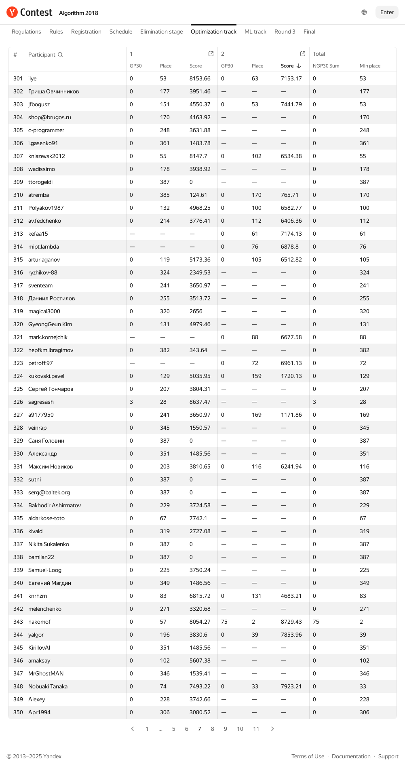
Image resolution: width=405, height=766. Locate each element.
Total (323, 54)
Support (388, 756)
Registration (86, 31)
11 (256, 729)
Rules (56, 31)
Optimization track (213, 31)
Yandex (52, 756)
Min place (374, 66)
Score (200, 66)
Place (169, 66)
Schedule (121, 31)
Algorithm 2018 (78, 13)
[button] (45, 54)
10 (240, 729)
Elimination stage (161, 31)
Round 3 (284, 31)
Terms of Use (307, 756)
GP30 (140, 66)
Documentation (351, 756)
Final (309, 31)
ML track (255, 31)
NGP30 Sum (330, 66)
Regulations (26, 31)
